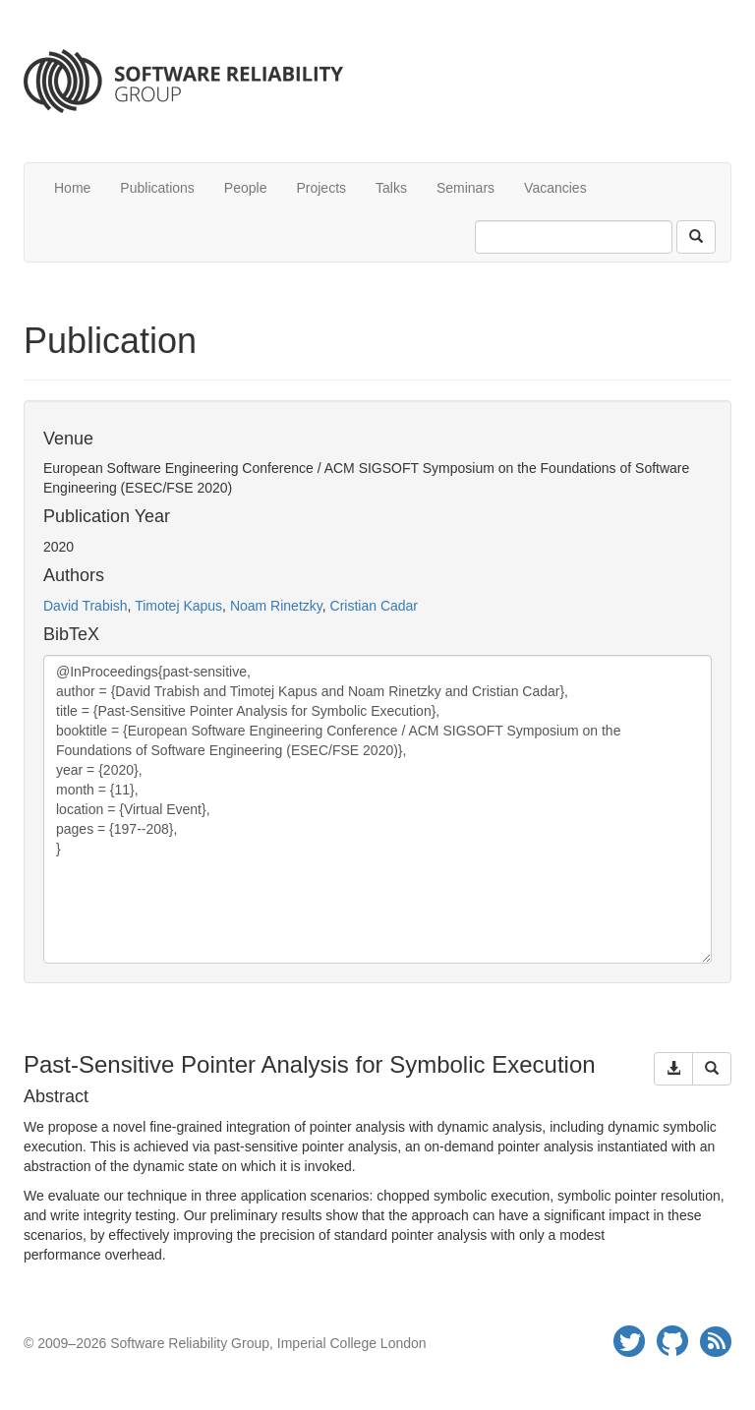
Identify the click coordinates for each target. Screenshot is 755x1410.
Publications (157, 188)
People (245, 188)
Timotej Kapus (178, 606)
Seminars (465, 188)
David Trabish (85, 606)
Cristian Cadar (374, 606)
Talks (391, 188)
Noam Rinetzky (276, 606)
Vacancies (555, 188)
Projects (321, 188)
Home (72, 188)
